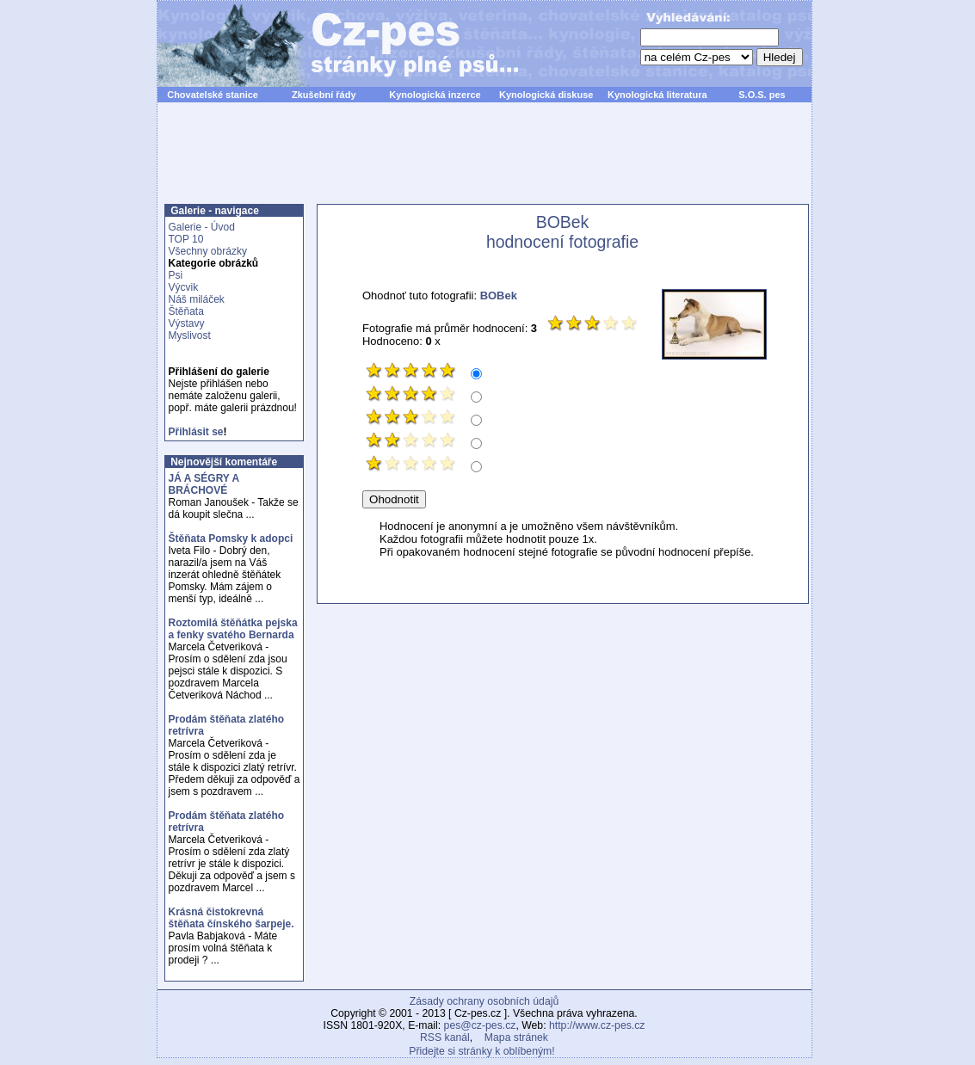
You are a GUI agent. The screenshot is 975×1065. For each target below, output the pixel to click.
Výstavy (187, 323)
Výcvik (184, 287)
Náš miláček (197, 299)
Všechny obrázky (208, 251)
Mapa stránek (516, 1037)
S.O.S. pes (761, 94)
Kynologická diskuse (546, 94)
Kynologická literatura (657, 94)
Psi (176, 275)
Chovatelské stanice (212, 94)
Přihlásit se (196, 432)
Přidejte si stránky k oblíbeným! (481, 1051)
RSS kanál (445, 1037)
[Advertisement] (484, 162)
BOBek (498, 295)
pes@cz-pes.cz (480, 1025)
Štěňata (186, 311)
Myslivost (190, 335)
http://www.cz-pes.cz (597, 1025)
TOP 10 (186, 239)
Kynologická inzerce (434, 94)
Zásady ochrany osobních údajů (484, 1001)
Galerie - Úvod (202, 227)
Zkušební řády (324, 94)
